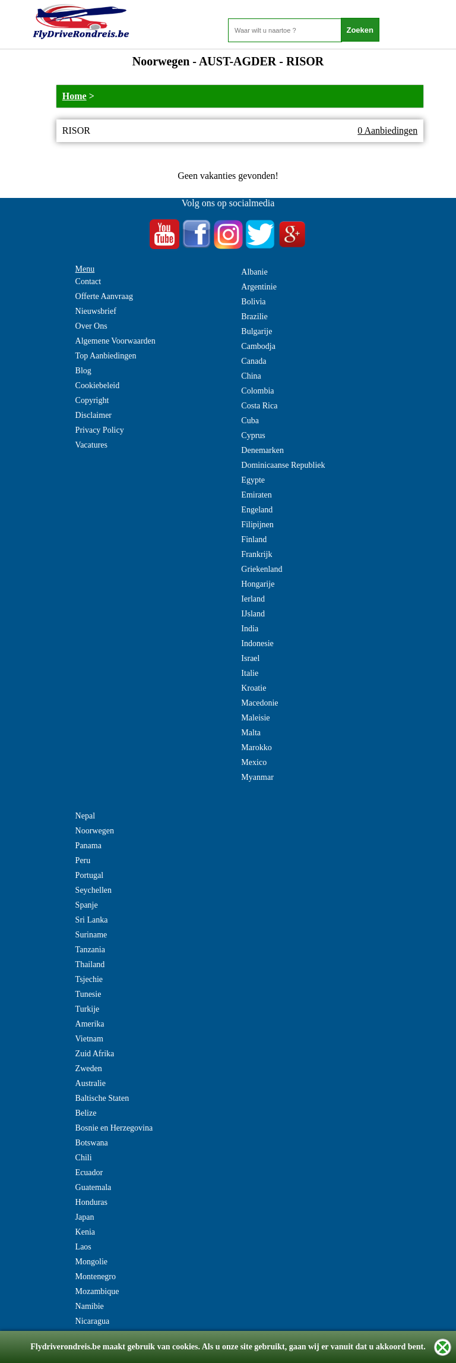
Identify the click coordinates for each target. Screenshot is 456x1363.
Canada (253, 361)
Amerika (89, 1023)
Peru (83, 860)
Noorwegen (94, 830)
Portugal (89, 875)
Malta (251, 732)
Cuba (250, 420)
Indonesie (257, 643)
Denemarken (262, 450)
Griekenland (261, 569)
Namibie (89, 1306)
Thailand (90, 964)
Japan (84, 1217)
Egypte (253, 480)
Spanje (86, 905)
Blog (83, 370)
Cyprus (253, 435)
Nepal (85, 815)
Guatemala (93, 1187)
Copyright (92, 400)
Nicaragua (92, 1321)
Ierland (253, 598)
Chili (83, 1157)
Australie (90, 1083)
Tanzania (90, 949)
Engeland (257, 509)
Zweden (88, 1068)
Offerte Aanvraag (104, 296)
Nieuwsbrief (95, 311)
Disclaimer (93, 415)
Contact (88, 281)
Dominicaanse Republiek (283, 465)
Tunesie (88, 994)
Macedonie (259, 702)
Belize (86, 1113)
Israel (250, 658)
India (249, 628)
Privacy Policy (99, 430)
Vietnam (89, 1038)
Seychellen (93, 890)
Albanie (254, 271)
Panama (88, 845)
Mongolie (91, 1261)
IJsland (253, 613)
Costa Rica (259, 405)
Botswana (91, 1142)
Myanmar (257, 777)
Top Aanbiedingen (106, 355)
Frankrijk (256, 554)
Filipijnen (257, 524)
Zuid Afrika (95, 1053)
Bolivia (253, 301)
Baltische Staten (102, 1098)
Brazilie (254, 316)
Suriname (91, 934)
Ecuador (89, 1172)
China (251, 376)
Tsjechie (89, 979)
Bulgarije (256, 331)
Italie (249, 673)
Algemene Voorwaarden (115, 340)
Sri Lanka (91, 919)
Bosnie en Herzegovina (114, 1127)
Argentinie (259, 286)
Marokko (256, 747)
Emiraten (256, 494)
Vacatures (91, 444)
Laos (83, 1246)
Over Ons (91, 326)
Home (74, 96)
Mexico (254, 762)
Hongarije (257, 584)
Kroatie (253, 688)
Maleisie (255, 717)
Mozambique (97, 1291)
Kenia (85, 1231)
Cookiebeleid (97, 385)
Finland (254, 539)
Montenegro (95, 1276)
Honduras (91, 1202)
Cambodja (258, 346)
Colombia (257, 390)
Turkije (87, 1009)
